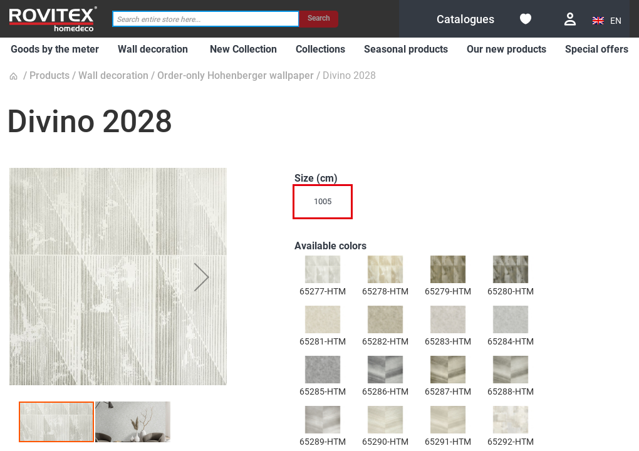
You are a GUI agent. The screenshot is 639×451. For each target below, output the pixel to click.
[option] (322, 269)
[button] (608, 21)
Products (49, 75)
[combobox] (205, 19)
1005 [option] (322, 201)
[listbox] (435, 205)
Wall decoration (113, 75)
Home (15, 76)
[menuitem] (54, 50)
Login (570, 19)
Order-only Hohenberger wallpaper (235, 75)
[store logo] (53, 18)
